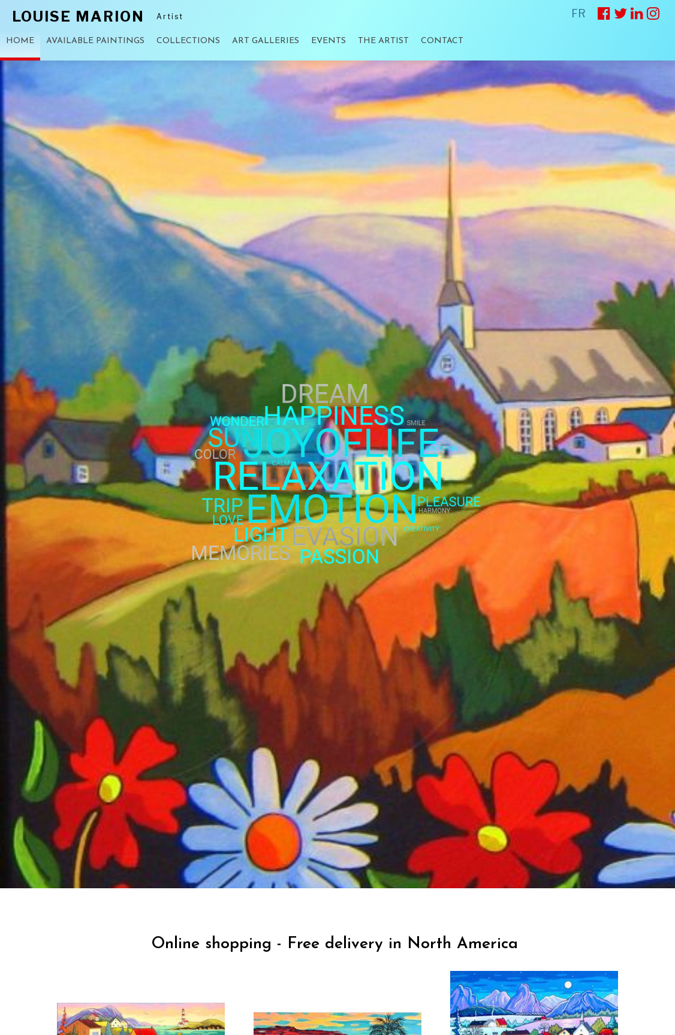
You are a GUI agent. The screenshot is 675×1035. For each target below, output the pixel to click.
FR (578, 13)
